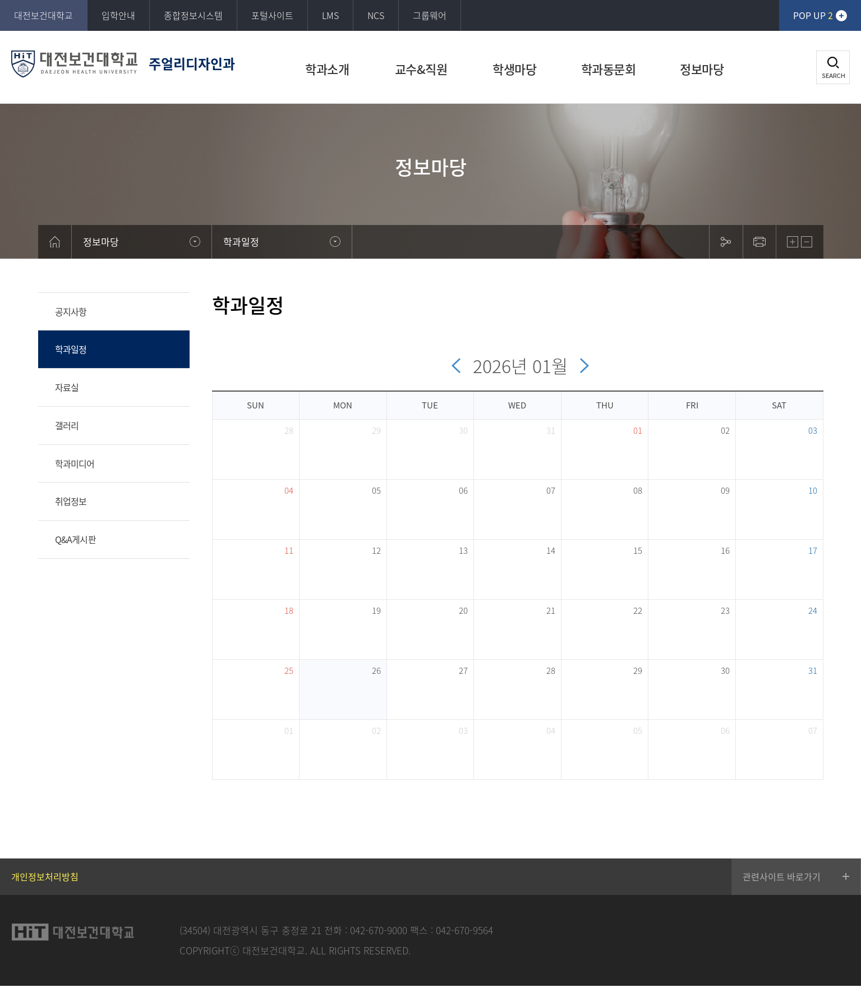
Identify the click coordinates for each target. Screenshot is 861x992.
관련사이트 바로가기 (782, 876)
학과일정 (71, 349)
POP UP (813, 15)
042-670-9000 (378, 930)
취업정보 (71, 501)
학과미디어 (75, 463)
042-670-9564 (464, 930)
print (759, 242)
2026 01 (523, 365)
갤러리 (67, 425)
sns (726, 242)
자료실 (67, 387)
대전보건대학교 (43, 15)
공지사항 (71, 311)
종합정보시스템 (193, 15)
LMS (330, 15)
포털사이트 (272, 15)
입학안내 (118, 15)
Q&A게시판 (75, 539)
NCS (375, 15)
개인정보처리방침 (45, 876)
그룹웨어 (429, 15)
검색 (833, 67)
